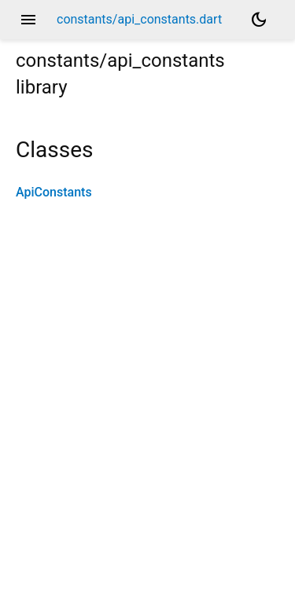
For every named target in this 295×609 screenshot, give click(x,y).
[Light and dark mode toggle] (258, 19)
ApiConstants (54, 192)
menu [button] (28, 19)
